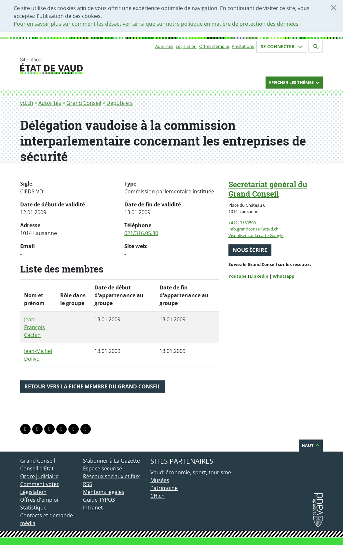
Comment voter (39, 484)
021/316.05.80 (141, 233)
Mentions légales (103, 492)
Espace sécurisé (102, 468)
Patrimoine (164, 488)
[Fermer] (333, 7)
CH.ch (157, 495)
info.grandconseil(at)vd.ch (253, 229)
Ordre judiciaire (39, 476)
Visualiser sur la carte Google (255, 235)
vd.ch (26, 102)
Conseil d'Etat (37, 468)
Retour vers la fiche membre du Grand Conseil (92, 386)
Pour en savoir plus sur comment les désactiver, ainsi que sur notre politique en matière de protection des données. (157, 23)
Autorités (164, 46)
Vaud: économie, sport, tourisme (190, 472)
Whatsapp (283, 276)
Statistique (33, 507)
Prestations (243, 46)
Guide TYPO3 (99, 499)
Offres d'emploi (214, 46)
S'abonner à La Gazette (111, 460)
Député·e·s (119, 102)
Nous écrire (250, 250)
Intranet (93, 507)
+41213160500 (242, 223)
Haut (311, 445)
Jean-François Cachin (34, 327)
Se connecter (282, 46)
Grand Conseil (83, 102)
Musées (159, 480)
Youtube (237, 276)
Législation (186, 46)
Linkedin (259, 276)
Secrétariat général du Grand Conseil (267, 189)
